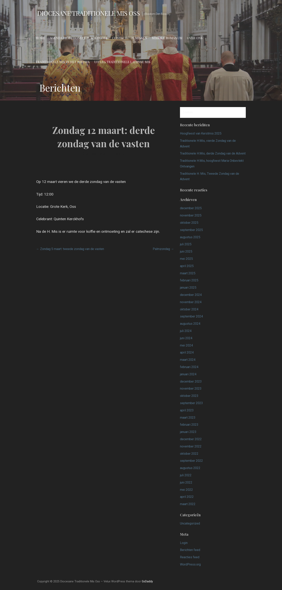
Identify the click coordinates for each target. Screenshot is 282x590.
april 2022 (187, 497)
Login (184, 543)
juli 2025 (186, 244)
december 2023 (191, 381)
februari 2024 (189, 367)
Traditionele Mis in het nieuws (62, 62)
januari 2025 (188, 287)
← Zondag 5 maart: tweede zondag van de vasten (70, 249)
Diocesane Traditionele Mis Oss (88, 13)
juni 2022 (186, 482)
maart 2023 (187, 417)
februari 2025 (189, 280)
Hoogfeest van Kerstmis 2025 (200, 133)
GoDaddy (147, 581)
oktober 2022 (189, 453)
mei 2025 (186, 259)
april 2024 (187, 352)
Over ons (194, 38)
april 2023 (187, 410)
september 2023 (191, 403)
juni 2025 (186, 251)
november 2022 (191, 446)
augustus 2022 (190, 468)
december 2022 (191, 439)
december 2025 (191, 208)
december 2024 (191, 295)
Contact (119, 38)
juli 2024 (186, 331)
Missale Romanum (167, 38)
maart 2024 (187, 360)
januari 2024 (188, 374)
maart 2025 (187, 273)
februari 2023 (189, 424)
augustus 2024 (190, 323)
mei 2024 (186, 345)
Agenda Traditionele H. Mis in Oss (78, 38)
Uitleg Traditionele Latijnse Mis (122, 62)
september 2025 (191, 230)
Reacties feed (189, 557)
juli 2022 (186, 475)
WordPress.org (190, 564)
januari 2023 (188, 432)
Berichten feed (190, 550)
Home (40, 38)
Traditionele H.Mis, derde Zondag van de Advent (213, 153)
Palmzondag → (163, 249)
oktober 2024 (189, 309)
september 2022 (191, 461)
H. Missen (139, 38)
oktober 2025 (189, 223)
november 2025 (191, 215)
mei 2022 (186, 490)
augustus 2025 (190, 237)
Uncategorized (190, 523)
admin (120, 154)
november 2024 (191, 302)
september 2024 (191, 316)
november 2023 (191, 388)
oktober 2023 (189, 396)
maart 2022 (187, 504)
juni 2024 (186, 338)
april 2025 (187, 266)
